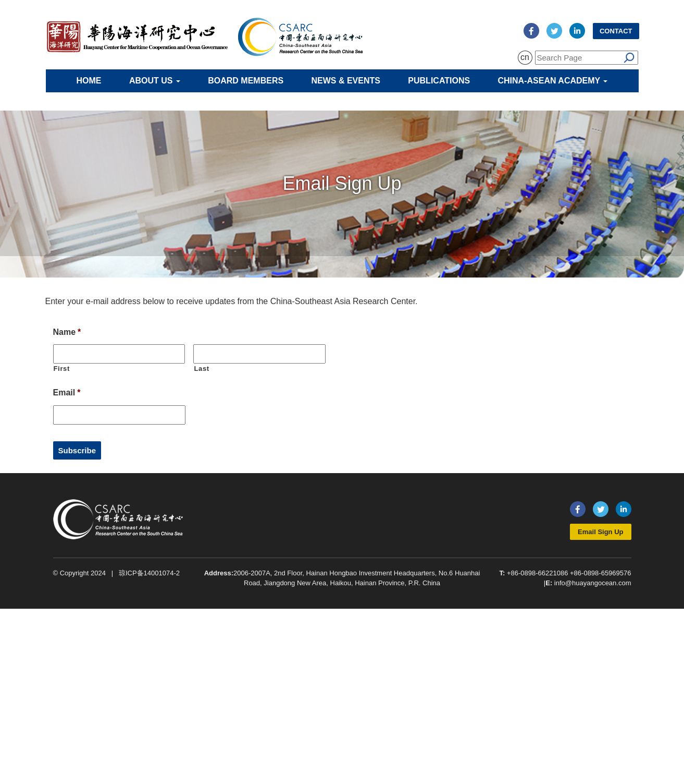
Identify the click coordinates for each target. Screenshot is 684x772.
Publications (439, 80)
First (62, 368)
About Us (154, 80)
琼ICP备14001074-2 (149, 573)
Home (89, 80)
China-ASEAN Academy (553, 80)
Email (67, 392)
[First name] (119, 354)
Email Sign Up (600, 532)
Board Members (245, 80)
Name (67, 332)
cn (524, 57)
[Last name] (259, 354)
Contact (616, 31)
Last (201, 368)
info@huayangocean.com (592, 583)
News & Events (346, 80)
